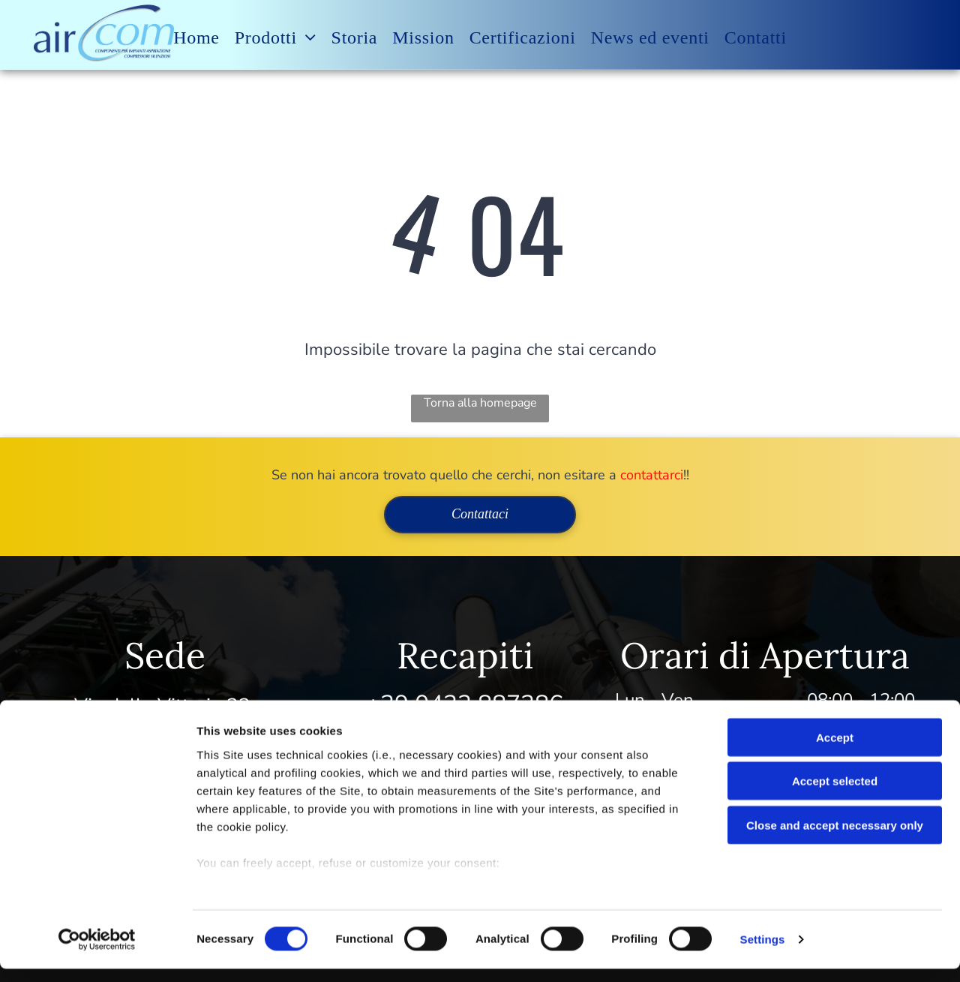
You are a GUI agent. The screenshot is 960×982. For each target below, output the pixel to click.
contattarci (651, 475)
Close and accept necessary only (834, 838)
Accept (835, 750)
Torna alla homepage (480, 403)
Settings (762, 952)
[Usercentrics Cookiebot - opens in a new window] (97, 952)
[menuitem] (196, 38)
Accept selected (835, 794)
